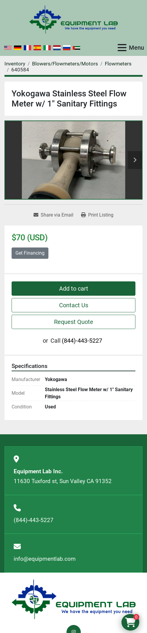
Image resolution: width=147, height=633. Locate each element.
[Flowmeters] (118, 64)
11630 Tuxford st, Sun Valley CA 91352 (63, 481)
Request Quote (73, 321)
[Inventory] (14, 64)
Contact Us (73, 305)
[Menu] (122, 47)
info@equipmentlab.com (45, 558)
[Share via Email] (53, 215)
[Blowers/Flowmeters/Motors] (65, 64)
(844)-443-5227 (82, 340)
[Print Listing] (97, 215)
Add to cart (73, 288)
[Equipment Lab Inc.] (73, 599)
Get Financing (30, 253)
